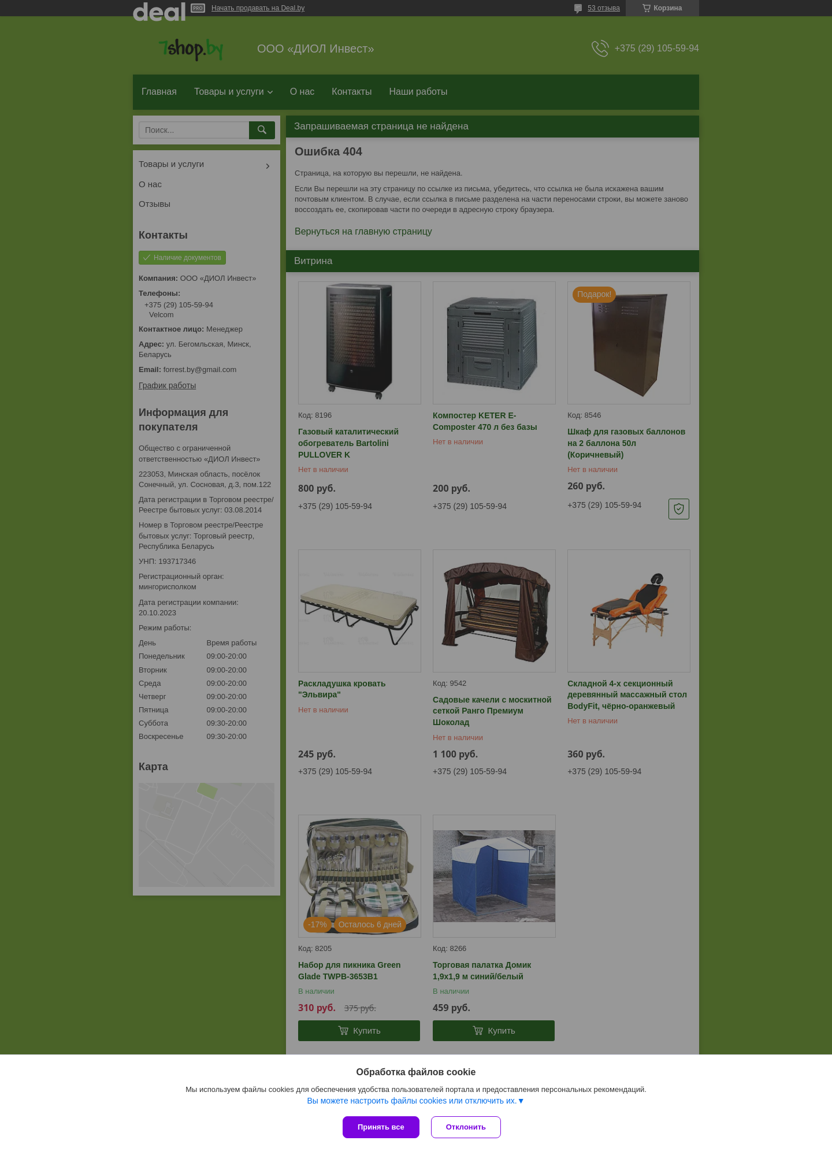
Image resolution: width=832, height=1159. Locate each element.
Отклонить (466, 1127)
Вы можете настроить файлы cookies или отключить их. (412, 1100)
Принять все (381, 1127)
